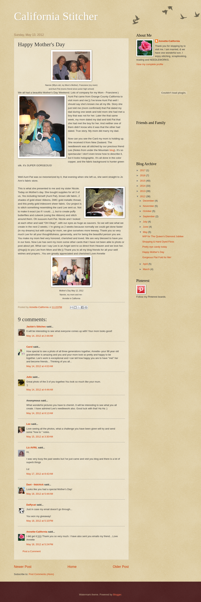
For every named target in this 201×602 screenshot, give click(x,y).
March (146, 269)
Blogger (117, 594)
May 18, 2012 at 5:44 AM (39, 493)
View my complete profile (149, 64)
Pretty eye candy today (154, 246)
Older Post (121, 567)
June (146, 226)
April (145, 264)
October (147, 211)
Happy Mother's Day (153, 252)
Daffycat (31, 504)
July (145, 221)
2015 (143, 180)
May (145, 232)
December (149, 200)
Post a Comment (32, 551)
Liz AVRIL (31, 447)
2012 (143, 196)
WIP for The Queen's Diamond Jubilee (162, 236)
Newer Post (22, 567)
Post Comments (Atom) (41, 574)
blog (112, 150)
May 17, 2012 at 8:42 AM (39, 473)
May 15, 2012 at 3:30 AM (39, 436)
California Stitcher (56, 16)
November (149, 206)
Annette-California (36, 531)
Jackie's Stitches (36, 326)
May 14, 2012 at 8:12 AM (39, 413)
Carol (29, 346)
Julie (29, 377)
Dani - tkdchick (35, 484)
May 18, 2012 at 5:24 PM (39, 544)
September (149, 216)
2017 (143, 170)
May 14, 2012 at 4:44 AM (39, 389)
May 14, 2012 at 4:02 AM (39, 366)
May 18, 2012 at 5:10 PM (39, 520)
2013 (143, 191)
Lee (28, 424)
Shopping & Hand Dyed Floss (158, 241)
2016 (143, 175)
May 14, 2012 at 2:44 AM (39, 335)
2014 (143, 185)
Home (72, 567)
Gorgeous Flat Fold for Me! (156, 257)
